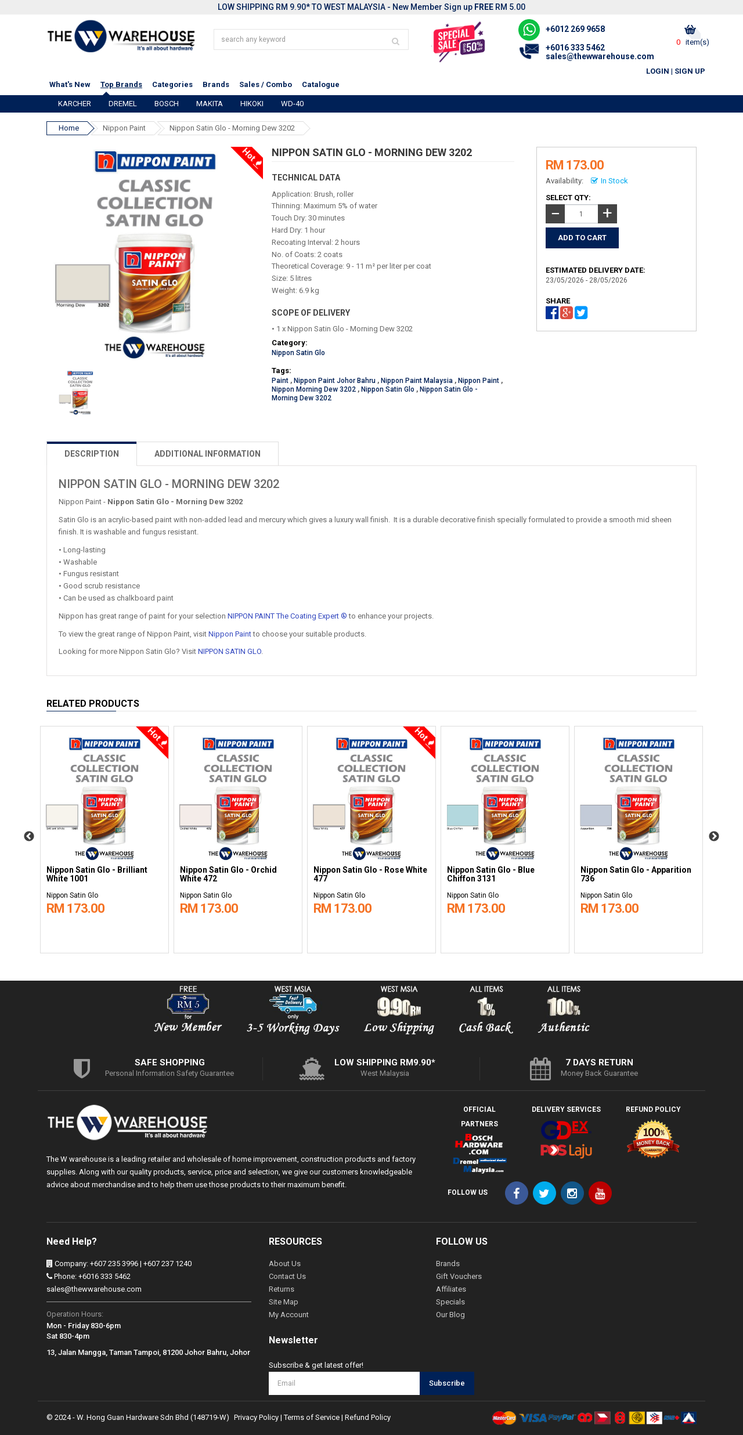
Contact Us (287, 1276)
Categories (172, 84)
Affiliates (451, 1289)
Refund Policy (368, 1417)
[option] (104, 836)
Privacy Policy (256, 1417)
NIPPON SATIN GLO (229, 651)
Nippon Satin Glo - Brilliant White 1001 (96, 874)
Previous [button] (29, 837)
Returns (281, 1289)
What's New (70, 84)
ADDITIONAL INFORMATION (207, 453)
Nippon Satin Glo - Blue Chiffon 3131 (491, 874)
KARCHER (74, 103)
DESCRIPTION (91, 453)
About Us (285, 1263)
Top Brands (121, 84)
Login (657, 71)
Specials (450, 1301)
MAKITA (209, 103)
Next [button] (714, 837)
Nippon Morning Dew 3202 (314, 389)
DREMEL (123, 103)
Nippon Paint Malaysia (417, 381)
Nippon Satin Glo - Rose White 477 (370, 874)
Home (69, 128)
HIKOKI (252, 103)
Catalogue (321, 84)
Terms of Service (312, 1417)
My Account (289, 1314)
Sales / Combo (265, 84)
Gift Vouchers (459, 1276)
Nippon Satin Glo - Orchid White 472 (228, 874)
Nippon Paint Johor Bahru (335, 381)
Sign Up (690, 71)
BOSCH (166, 103)
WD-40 (292, 103)
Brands (216, 84)
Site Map (283, 1301)
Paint (280, 381)
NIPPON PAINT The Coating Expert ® (287, 616)
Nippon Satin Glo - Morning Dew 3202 (232, 128)
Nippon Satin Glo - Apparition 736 (635, 874)
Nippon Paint (124, 128)
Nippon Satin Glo (298, 353)
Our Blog (450, 1314)
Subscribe (447, 1383)
